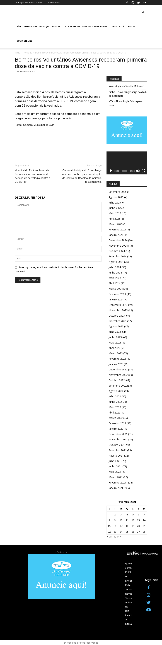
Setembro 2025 (118, 191)
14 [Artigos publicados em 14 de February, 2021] (144, 520)
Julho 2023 (115, 331)
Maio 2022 (115, 407)
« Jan (109, 536)
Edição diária (54, 2)
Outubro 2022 (117, 380)
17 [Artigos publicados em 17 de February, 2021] (121, 526)
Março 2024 (116, 288)
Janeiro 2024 (116, 299)
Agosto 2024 (116, 261)
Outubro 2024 (117, 251)
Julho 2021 (115, 461)
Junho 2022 (115, 401)
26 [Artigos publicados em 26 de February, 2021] (133, 531)
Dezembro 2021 (118, 434)
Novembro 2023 (118, 310)
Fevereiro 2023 (117, 358)
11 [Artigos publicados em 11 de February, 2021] (127, 520)
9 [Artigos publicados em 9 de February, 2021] (115, 520)
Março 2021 (116, 477)
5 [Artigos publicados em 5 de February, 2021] (133, 514)
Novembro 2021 (118, 439)
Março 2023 (116, 353)
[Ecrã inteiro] (143, 171)
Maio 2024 (115, 278)
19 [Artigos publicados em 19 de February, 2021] (133, 526)
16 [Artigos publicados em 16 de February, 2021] (114, 526)
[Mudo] (138, 171)
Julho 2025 (115, 202)
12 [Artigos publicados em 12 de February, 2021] (133, 520)
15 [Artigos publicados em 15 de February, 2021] (109, 526)
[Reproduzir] (111, 171)
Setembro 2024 (118, 256)
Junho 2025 (115, 208)
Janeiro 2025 (116, 235)
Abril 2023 (114, 348)
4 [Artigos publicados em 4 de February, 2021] (127, 514)
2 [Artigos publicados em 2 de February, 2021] (115, 514)
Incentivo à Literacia (123, 26)
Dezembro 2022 (118, 369)
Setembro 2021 (118, 450)
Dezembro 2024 (118, 240)
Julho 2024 (115, 267)
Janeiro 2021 (116, 488)
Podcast (57, 26)
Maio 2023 (115, 342)
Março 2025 (116, 224)
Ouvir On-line (24, 40)
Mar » (117, 536)
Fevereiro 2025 (117, 229)
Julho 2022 (115, 396)
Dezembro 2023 (118, 305)
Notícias (28, 52)
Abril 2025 (114, 218)
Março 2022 (116, 418)
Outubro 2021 (117, 445)
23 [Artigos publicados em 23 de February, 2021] (114, 531)
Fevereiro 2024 (117, 294)
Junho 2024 (115, 272)
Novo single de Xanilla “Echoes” (126, 86)
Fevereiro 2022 (117, 423)
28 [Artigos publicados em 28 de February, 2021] (144, 531)
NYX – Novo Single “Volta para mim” (125, 103)
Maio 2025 (115, 213)
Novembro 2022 (118, 375)
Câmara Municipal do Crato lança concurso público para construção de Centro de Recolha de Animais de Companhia (81, 176)
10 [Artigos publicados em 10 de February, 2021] (121, 520)
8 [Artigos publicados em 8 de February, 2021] (109, 520)
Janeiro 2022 (116, 428)
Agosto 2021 (116, 455)
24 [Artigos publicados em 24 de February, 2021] (121, 531)
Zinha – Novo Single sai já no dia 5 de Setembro (128, 94)
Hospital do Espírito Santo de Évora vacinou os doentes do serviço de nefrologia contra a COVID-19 (32, 176)
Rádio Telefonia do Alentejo (32, 26)
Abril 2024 (114, 283)
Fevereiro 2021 (117, 482)
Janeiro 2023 (116, 364)
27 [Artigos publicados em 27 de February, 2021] (138, 531)
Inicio (17, 52)
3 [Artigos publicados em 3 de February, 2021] (121, 514)
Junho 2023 (115, 337)
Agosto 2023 (116, 326)
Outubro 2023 (117, 315)
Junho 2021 (115, 466)
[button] (143, 12)
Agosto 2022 (116, 391)
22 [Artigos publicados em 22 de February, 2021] (109, 531)
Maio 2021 (115, 471)
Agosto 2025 (116, 197)
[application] (127, 162)
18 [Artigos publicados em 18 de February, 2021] (127, 526)
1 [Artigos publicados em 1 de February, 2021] (109, 514)
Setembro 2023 (118, 321)
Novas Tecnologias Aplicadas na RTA (86, 26)
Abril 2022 (114, 412)
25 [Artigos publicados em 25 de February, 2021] (127, 531)
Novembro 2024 (118, 245)
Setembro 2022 (118, 385)
